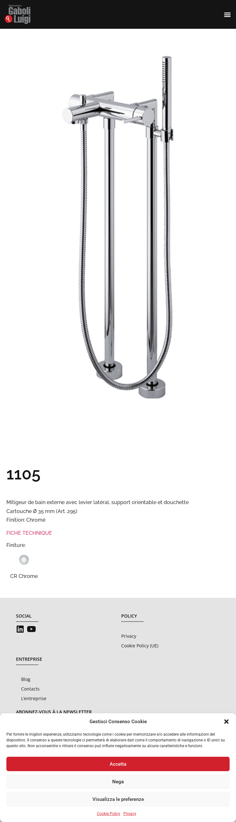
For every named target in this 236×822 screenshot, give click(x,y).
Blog (25, 679)
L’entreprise (33, 698)
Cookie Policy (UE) (139, 646)
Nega (118, 782)
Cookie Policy (108, 813)
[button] (226, 721)
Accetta (118, 764)
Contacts (30, 689)
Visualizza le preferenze (118, 799)
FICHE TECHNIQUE (29, 533)
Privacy (129, 813)
